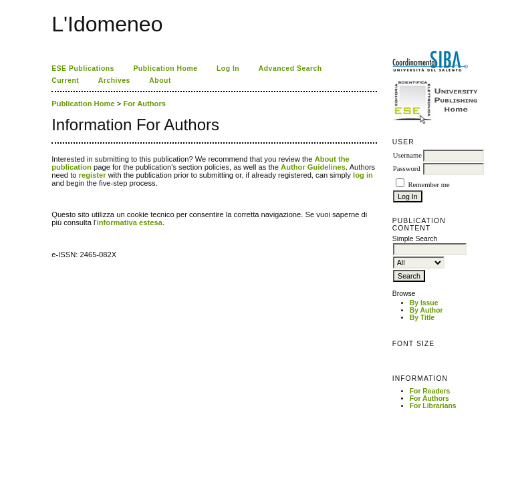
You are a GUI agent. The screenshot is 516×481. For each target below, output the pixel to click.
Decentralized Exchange (96, 147)
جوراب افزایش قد (87, 147)
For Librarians (433, 406)
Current (65, 80)
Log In (228, 68)
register (92, 175)
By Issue (424, 303)
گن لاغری (76, 147)
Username (407, 155)
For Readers (430, 391)
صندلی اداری (79, 147)
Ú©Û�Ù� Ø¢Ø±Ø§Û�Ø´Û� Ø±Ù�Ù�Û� (62, 147)
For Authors (429, 398)
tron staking (53, 147)
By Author (426, 310)
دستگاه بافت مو (83, 147)
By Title (422, 317)
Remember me (428, 184)
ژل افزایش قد (91, 147)
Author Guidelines (313, 167)
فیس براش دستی (71, 147)
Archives (114, 80)
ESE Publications (82, 68)
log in (363, 175)
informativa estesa (129, 222)
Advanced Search (290, 68)
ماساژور (73, 147)
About (160, 80)
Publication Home (165, 68)
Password (406, 168)
